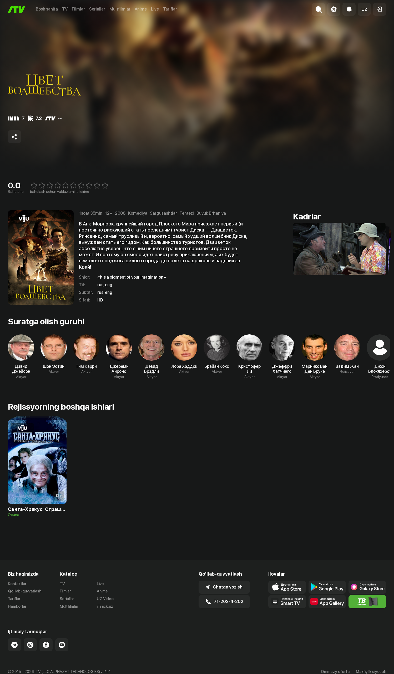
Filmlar (78, 9)
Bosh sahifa (47, 9)
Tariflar (170, 9)
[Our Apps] (287, 601)
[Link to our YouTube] (61, 644)
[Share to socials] (14, 136)
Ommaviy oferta (335, 671)
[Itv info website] (367, 601)
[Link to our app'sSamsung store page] (367, 587)
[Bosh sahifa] (16, 9)
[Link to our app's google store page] (327, 587)
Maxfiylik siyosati (371, 671)
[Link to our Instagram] (30, 644)
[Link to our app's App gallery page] (327, 601)
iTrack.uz (105, 606)
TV (65, 9)
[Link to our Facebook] (46, 644)
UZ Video (105, 598)
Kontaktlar (17, 583)
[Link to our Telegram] (14, 644)
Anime (141, 9)
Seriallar (97, 9)
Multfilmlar (119, 9)
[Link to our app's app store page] (287, 587)
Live (155, 9)
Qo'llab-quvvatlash (24, 591)
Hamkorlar (17, 606)
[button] (364, 9)
